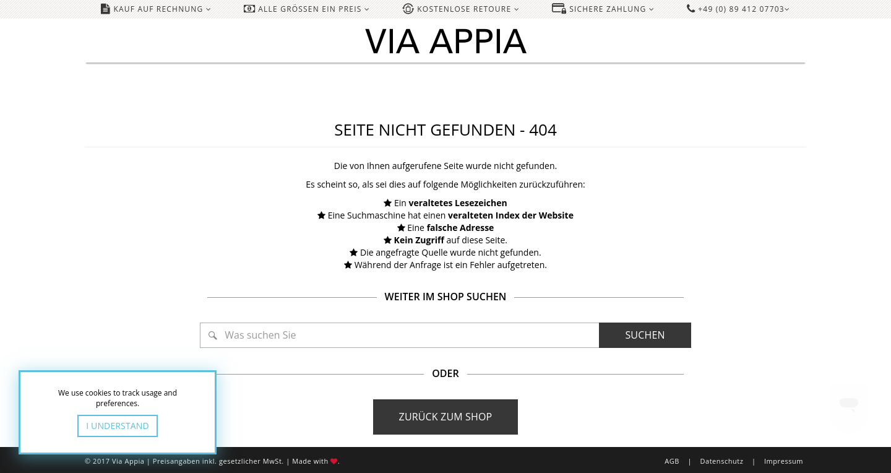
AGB (672, 461)
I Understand (117, 426)
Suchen (645, 335)
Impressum (783, 461)
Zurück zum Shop (446, 416)
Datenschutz (721, 461)
